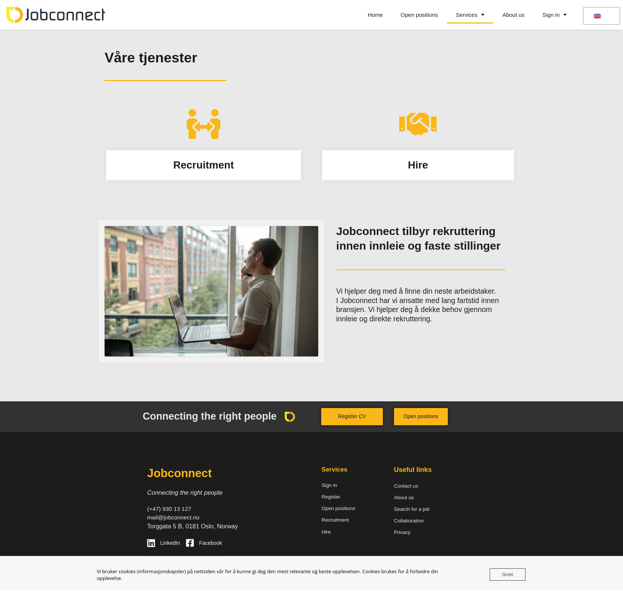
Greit (507, 574)
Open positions (419, 15)
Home (375, 15)
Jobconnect (181, 474)
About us (513, 15)
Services (470, 14)
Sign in (554, 14)
